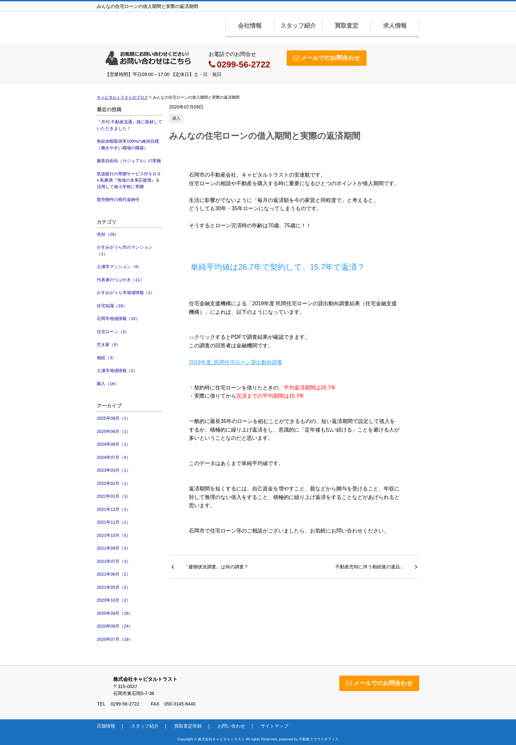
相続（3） (106, 357)
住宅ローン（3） (113, 331)
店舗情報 (106, 726)
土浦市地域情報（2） (117, 370)
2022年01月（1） (114, 496)
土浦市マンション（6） (119, 266)
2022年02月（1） (114, 483)
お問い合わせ (231, 726)
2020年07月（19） (115, 639)
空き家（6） (108, 344)
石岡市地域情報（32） (118, 318)
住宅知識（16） (112, 305)
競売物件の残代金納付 (118, 199)
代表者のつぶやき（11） (120, 279)
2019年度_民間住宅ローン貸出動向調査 (236, 362)
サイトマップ (274, 726)
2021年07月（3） (114, 561)
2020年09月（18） (115, 613)
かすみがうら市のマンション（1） (124, 250)
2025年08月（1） (114, 418)
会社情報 (250, 25)
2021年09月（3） (114, 548)
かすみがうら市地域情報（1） (126, 292)
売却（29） (107, 234)
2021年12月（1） (114, 509)
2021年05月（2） (114, 587)
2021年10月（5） (114, 535)
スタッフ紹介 (298, 25)
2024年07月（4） (114, 457)
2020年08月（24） (115, 626)
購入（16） (107, 383)
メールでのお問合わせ (326, 58)
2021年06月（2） (114, 574)
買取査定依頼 (188, 726)
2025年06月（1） (114, 431)
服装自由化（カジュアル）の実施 (129, 160)
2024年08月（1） (114, 444)
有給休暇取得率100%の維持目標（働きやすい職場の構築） (128, 144)
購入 (176, 118)
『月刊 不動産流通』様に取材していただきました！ (129, 125)
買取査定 (346, 25)
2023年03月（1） (114, 470)
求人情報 (395, 25)
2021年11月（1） (114, 522)
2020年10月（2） (114, 600)
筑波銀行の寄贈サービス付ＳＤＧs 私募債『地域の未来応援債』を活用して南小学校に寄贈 (129, 180)
